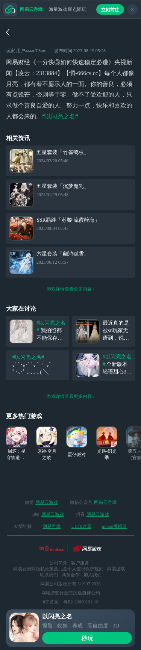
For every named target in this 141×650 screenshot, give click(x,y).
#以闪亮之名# (60, 116)
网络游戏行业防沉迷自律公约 (70, 593)
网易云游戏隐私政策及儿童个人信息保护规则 (58, 568)
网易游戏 (51, 526)
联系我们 (49, 574)
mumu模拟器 (114, 526)
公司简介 (58, 562)
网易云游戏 (46, 502)
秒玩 (87, 638)
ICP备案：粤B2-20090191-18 (70, 602)
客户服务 (80, 562)
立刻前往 (110, 9)
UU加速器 (81, 526)
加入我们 (92, 574)
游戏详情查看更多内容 (71, 289)
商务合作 (71, 574)
